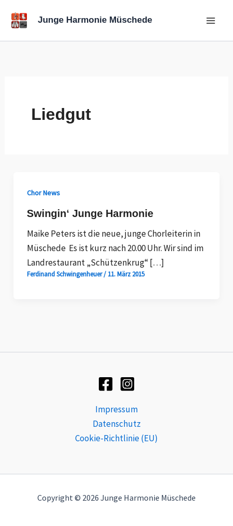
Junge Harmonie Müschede (95, 20)
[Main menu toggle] (211, 21)
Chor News (43, 192)
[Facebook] (105, 384)
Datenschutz (117, 423)
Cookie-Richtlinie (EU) (116, 438)
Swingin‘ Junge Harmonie (90, 213)
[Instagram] (127, 384)
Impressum (116, 409)
